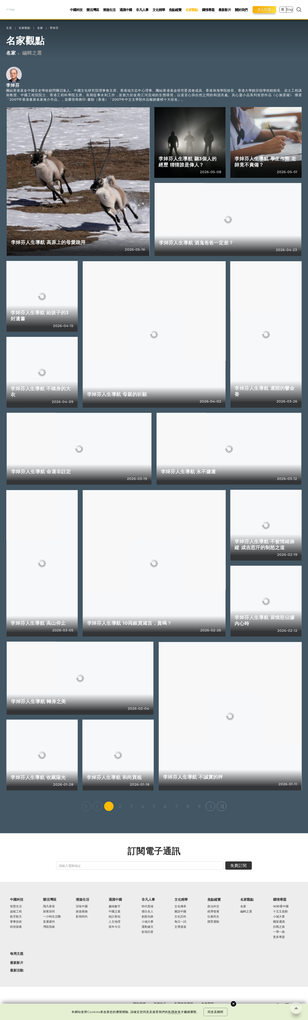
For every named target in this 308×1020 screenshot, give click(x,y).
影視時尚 (82, 916)
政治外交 (213, 906)
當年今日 (114, 926)
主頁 (9, 27)
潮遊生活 (109, 10)
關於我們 (241, 10)
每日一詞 (180, 921)
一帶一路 (279, 931)
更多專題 (279, 937)
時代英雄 (147, 906)
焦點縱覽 (175, 10)
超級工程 (16, 911)
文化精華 (158, 10)
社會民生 (213, 916)
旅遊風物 (82, 911)
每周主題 (16, 954)
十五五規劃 (280, 911)
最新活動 (16, 970)
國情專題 (208, 10)
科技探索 (16, 926)
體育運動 (213, 921)
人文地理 (114, 921)
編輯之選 (32, 53)
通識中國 (125, 10)
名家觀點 (191, 10)
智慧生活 (16, 906)
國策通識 (279, 921)
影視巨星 (147, 931)
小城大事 (147, 921)
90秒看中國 (281, 906)
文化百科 (180, 916)
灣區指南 (49, 926)
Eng (289, 9)
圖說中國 (180, 911)
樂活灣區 (92, 10)
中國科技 (76, 10)
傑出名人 (147, 911)
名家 (40, 27)
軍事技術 (16, 921)
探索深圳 (49, 911)
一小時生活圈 (52, 916)
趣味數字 (114, 906)
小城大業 (279, 916)
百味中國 (82, 906)
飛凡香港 (49, 906)
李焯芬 (54, 27)
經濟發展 (213, 911)
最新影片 (224, 10)
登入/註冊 (264, 9)
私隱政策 (174, 1012)
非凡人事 (142, 10)
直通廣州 (49, 921)
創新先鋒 (147, 916)
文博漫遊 (180, 926)
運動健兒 (147, 926)
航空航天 (16, 916)
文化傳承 (180, 906)
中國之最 (114, 911)
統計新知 (114, 916)
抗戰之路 (279, 926)
